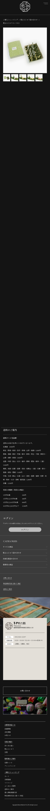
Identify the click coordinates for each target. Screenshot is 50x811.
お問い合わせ (7, 578)
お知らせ (8, 735)
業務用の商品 (8, 564)
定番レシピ (8, 762)
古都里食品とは (10, 725)
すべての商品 (8, 546)
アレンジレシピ (10, 766)
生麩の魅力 (8, 742)
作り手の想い (9, 746)
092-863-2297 (20, 637)
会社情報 (8, 732)
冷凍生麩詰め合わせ (10, 558)
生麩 (6, 752)
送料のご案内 (7, 589)
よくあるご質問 (10, 786)
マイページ (8, 783)
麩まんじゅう (9, 749)
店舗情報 (8, 729)
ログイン (25, 529)
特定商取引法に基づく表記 (12, 583)
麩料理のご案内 (10, 759)
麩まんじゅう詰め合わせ (12, 552)
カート (7, 776)
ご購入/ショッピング (10, 20)
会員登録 (8, 779)
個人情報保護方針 (11, 792)
